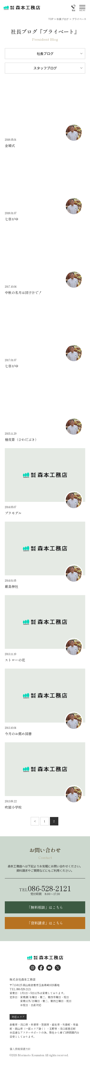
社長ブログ (45, 53)
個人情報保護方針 (20, 1049)
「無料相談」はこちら (45, 907)
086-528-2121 (45, 888)
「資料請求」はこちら (45, 922)
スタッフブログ (45, 68)
